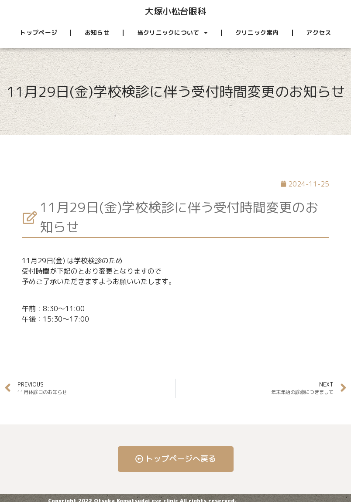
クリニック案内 (257, 32)
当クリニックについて (172, 32)
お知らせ (97, 32)
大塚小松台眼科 (175, 11)
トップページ (38, 32)
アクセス (318, 32)
